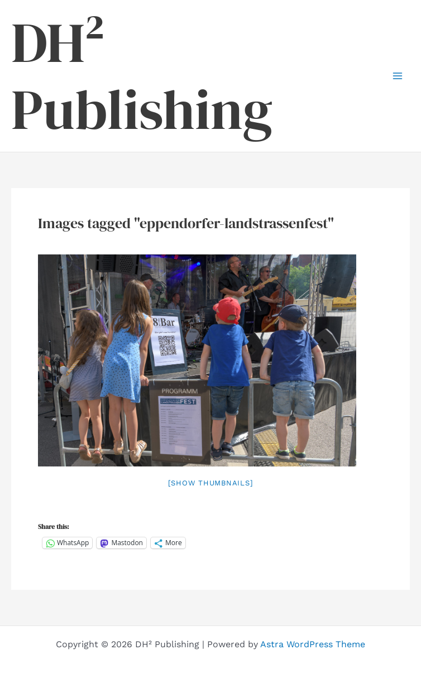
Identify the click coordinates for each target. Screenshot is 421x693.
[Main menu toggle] (397, 76)
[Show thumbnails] (210, 483)
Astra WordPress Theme (312, 644)
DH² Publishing (141, 76)
